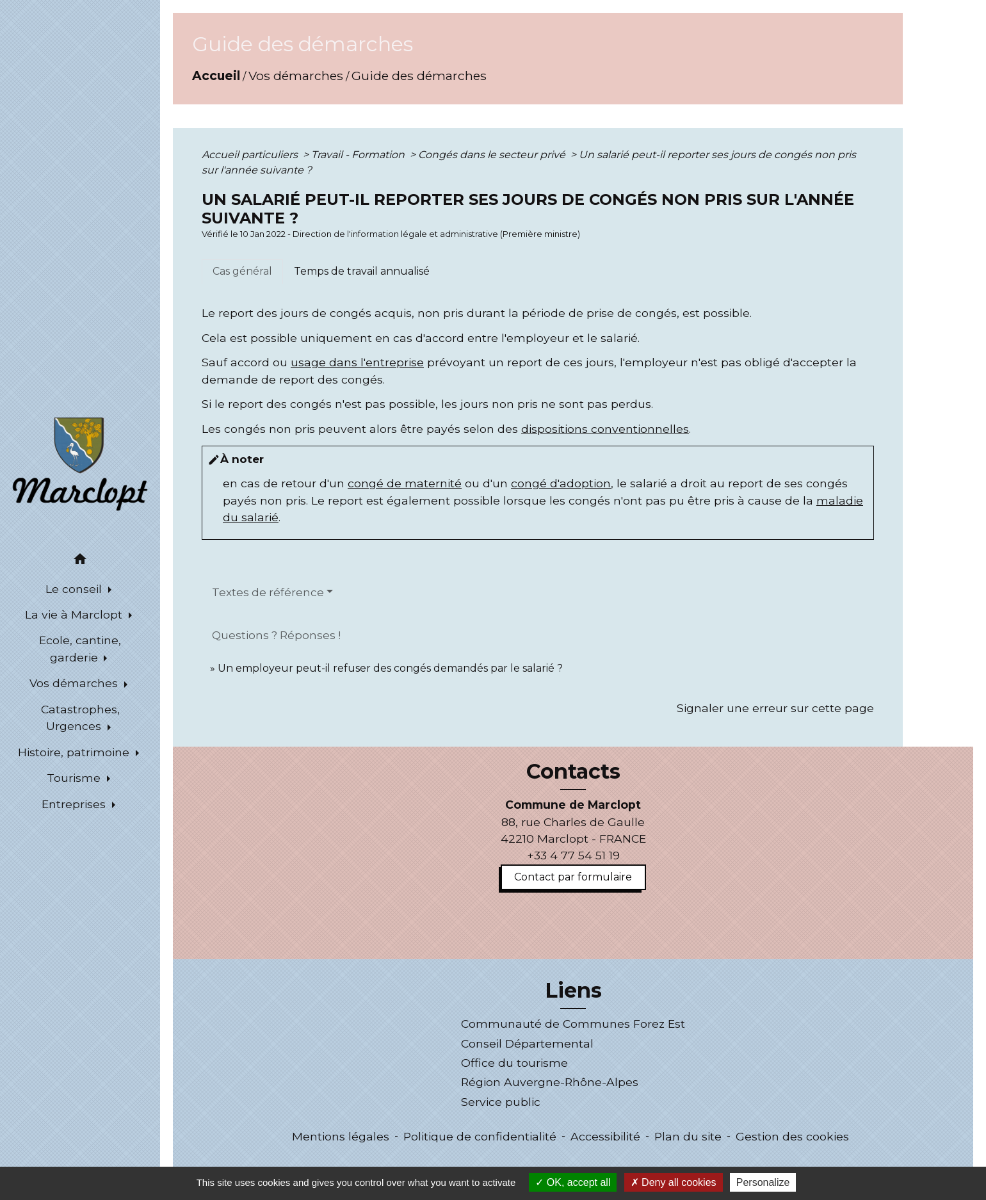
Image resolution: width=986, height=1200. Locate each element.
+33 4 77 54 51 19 (573, 855)
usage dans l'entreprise (357, 362)
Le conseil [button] (75, 589)
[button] (80, 561)
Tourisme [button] (75, 777)
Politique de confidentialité (479, 1136)
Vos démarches (295, 75)
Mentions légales (340, 1136)
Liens (573, 990)
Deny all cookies (673, 1182)
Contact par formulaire (573, 877)
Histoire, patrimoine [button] (75, 752)
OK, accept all (572, 1182)
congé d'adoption (561, 483)
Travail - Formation (359, 155)
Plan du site (688, 1136)
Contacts (573, 771)
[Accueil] (80, 463)
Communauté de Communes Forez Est (573, 1023)
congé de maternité (405, 483)
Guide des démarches (419, 75)
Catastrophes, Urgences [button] (80, 717)
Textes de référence (268, 592)
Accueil (216, 75)
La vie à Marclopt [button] (75, 614)
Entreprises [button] (75, 804)
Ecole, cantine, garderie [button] (80, 648)
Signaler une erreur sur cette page (775, 708)
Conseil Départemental (527, 1043)
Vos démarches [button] (75, 683)
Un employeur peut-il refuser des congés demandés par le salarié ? (390, 668)
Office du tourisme (514, 1062)
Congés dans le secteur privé (493, 155)
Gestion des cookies (792, 1136)
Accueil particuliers (251, 155)
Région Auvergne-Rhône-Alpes (549, 1082)
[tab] (242, 271)
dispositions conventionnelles (605, 428)
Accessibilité (605, 1136)
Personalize (763, 1182)
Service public (500, 1101)
